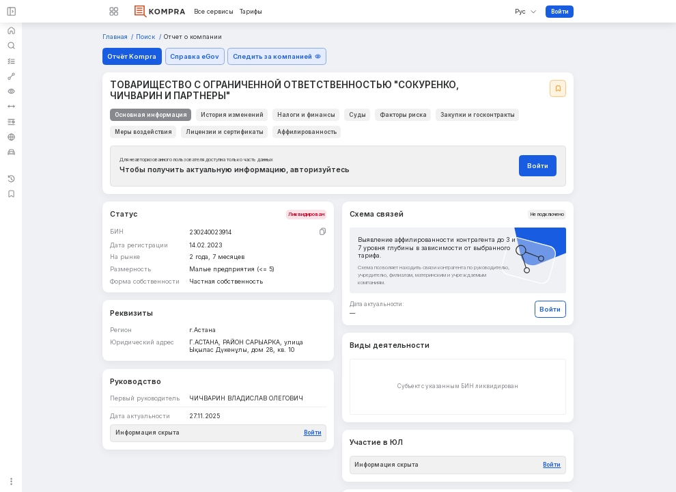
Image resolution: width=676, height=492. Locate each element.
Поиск (146, 36)
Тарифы (251, 11)
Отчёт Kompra (131, 56)
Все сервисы (214, 11)
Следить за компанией (277, 56)
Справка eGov (194, 56)
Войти (560, 11)
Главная (116, 36)
